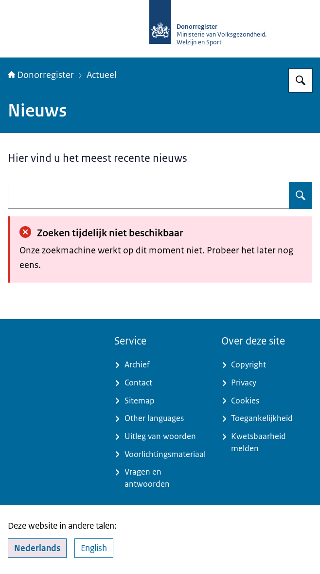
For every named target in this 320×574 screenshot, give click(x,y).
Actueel (102, 75)
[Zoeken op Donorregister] (300, 80)
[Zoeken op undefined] (300, 195)
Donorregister (41, 75)
